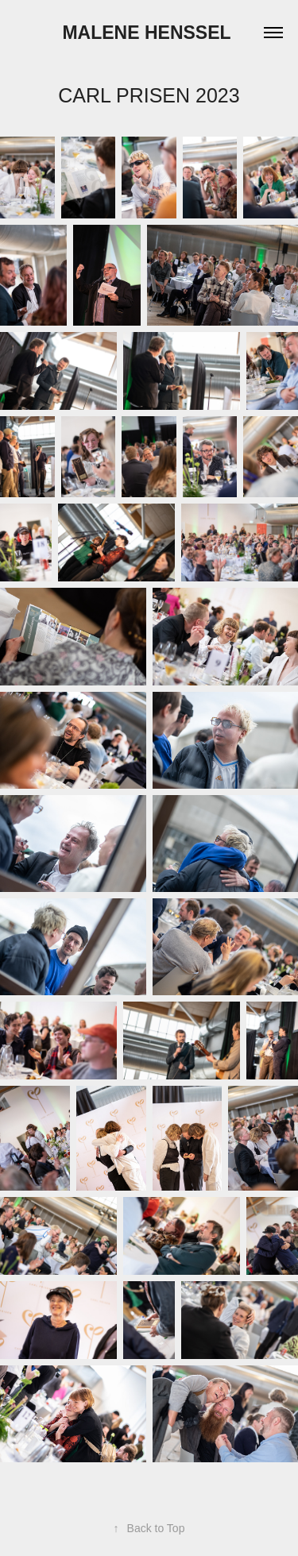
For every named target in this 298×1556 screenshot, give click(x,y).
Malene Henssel (148, 32)
